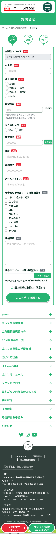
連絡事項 (13, 238)
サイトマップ (20, 456)
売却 (21, 129)
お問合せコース (16, 51)
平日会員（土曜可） (17, 88)
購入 (11, 129)
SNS (11, 210)
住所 (11, 151)
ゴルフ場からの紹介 (19, 197)
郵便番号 (13, 137)
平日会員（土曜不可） (18, 92)
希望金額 (13, 104)
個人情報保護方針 (28, 459)
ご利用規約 (37, 456)
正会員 (12, 84)
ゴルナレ (13, 214)
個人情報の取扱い (24, 287)
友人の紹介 (14, 218)
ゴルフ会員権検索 (19, 27)
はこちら (14, 528)
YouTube (13, 226)
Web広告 (13, 205)
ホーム (5, 27)
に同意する (30, 287)
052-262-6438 (42, 528)
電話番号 (13, 164)
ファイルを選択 (42, 275)
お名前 (12, 65)
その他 (12, 96)
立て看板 (13, 201)
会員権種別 (14, 79)
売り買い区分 (15, 125)
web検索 (13, 222)
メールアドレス (17, 178)
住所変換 (48, 142)
